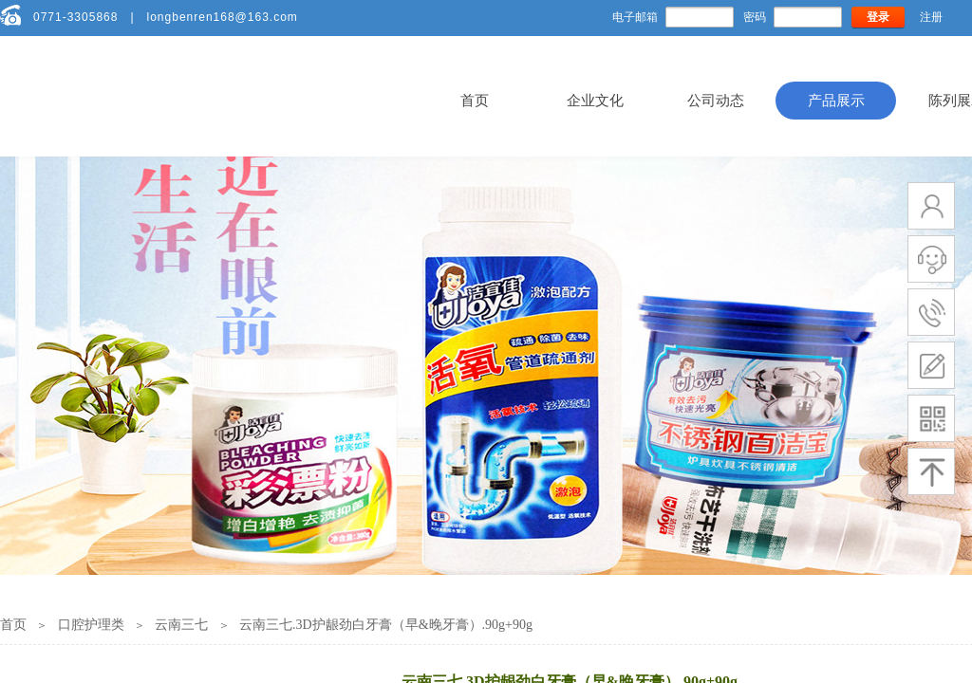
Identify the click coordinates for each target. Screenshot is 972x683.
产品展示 (836, 100)
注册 (931, 17)
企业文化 (595, 100)
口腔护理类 (91, 625)
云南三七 (181, 625)
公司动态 (715, 100)
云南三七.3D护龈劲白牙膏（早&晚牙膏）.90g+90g (386, 625)
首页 (474, 100)
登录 (878, 17)
